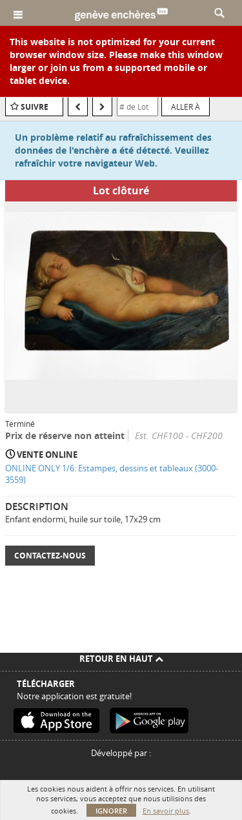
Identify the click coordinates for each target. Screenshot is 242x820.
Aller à (185, 106)
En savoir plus (166, 810)
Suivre (34, 106)
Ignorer (111, 810)
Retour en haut (121, 658)
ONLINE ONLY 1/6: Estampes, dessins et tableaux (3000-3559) (111, 474)
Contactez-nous (50, 555)
